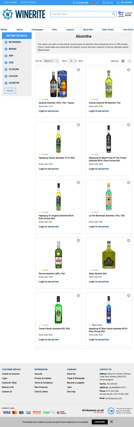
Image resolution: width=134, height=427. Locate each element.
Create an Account (10, 373)
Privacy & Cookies (43, 378)
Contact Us (7, 391)
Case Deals (126, 25)
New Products (41, 387)
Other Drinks (106, 25)
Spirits (21, 25)
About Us (71, 373)
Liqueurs (70, 25)
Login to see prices (49, 110)
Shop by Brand (10, 2)
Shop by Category (28, 2)
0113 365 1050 (82, 2)
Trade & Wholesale (76, 378)
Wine (54, 25)
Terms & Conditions (44, 382)
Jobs (69, 387)
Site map (71, 391)
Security (38, 373)
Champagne (38, 25)
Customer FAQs (9, 382)
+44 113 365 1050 (120, 394)
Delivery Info (8, 387)
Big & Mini (87, 25)
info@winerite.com (113, 398)
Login (4, 378)
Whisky (6, 25)
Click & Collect (41, 391)
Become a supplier (76, 382)
